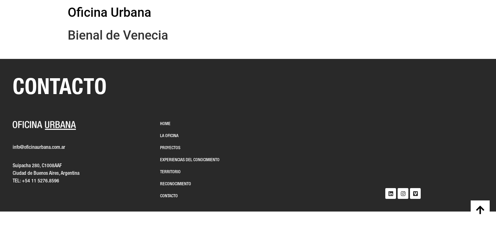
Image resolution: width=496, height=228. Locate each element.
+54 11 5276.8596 (40, 181)
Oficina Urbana (109, 12)
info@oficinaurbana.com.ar (39, 147)
